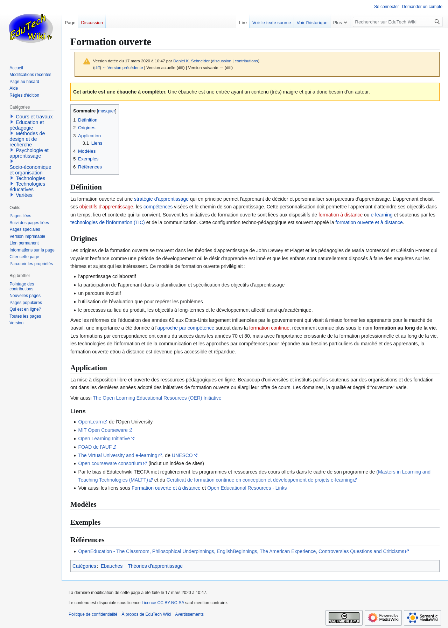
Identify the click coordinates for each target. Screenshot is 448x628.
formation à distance (340, 215)
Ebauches (111, 566)
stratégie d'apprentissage (161, 199)
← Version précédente (122, 67)
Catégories (84, 566)
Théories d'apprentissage (155, 566)
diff (97, 67)
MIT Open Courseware (102, 430)
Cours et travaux (34, 116)
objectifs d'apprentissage (106, 206)
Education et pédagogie (26, 125)
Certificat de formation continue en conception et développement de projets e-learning (260, 480)
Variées (24, 195)
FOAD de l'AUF (95, 447)
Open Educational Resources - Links (247, 488)
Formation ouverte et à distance (166, 488)
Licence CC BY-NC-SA (163, 602)
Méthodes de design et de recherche (27, 139)
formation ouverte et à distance (369, 222)
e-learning (381, 215)
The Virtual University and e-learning (117, 455)
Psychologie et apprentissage (29, 153)
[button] (11, 116)
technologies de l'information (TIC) (107, 222)
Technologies (30, 178)
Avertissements (189, 614)
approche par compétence (186, 328)
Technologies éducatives (27, 186)
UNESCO (182, 455)
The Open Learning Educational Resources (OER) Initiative (157, 398)
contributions (246, 60)
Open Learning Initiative (104, 438)
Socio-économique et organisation (30, 169)
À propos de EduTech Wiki (146, 614)
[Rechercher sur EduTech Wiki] (397, 22)
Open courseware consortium (110, 463)
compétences (158, 206)
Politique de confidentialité (93, 614)
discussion (221, 60)
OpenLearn (90, 422)
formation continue (269, 328)
